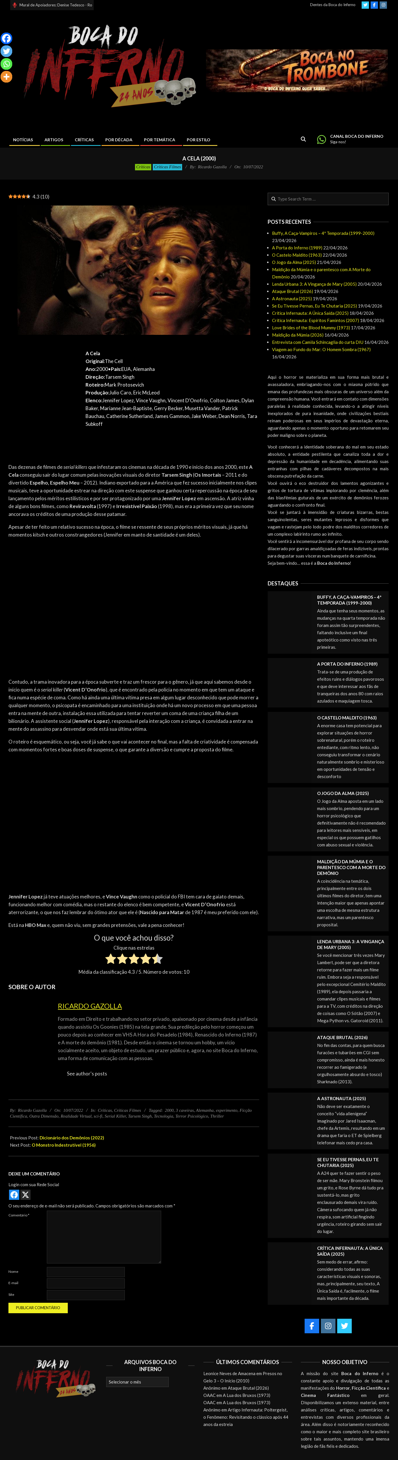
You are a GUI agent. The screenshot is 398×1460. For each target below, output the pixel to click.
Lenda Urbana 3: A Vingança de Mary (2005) (314, 284)
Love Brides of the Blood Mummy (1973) (311, 327)
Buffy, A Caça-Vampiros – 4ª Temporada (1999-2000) (323, 233)
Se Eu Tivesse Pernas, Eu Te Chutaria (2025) (314, 305)
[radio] (110, 959)
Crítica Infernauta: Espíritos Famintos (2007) (315, 320)
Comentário (18, 1215)
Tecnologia (163, 1116)
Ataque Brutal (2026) (292, 291)
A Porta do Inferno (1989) (297, 247)
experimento (226, 1110)
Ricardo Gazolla (90, 1006)
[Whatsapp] (6, 64)
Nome (13, 1271)
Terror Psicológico (191, 1116)
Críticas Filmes (167, 167)
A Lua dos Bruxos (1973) (246, 1395)
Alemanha (205, 1110)
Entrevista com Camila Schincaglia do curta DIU (317, 342)
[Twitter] (6, 51)
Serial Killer (115, 1116)
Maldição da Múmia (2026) (298, 334)
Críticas (143, 167)
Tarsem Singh (140, 1116)
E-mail (13, 1283)
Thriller (217, 1116)
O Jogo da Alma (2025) (294, 262)
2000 (169, 1110)
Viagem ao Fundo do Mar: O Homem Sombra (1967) (321, 349)
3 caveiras (185, 1110)
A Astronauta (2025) (292, 298)
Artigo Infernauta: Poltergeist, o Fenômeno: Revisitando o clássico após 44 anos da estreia (245, 1417)
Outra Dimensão (43, 1116)
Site (11, 1294)
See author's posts (87, 1074)
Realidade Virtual (76, 1116)
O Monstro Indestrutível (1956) (64, 1145)
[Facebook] (6, 38)
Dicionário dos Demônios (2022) (72, 1137)
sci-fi (98, 1116)
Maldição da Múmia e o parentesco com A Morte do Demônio (351, 867)
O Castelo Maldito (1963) (297, 255)
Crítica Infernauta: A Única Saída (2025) (310, 313)
